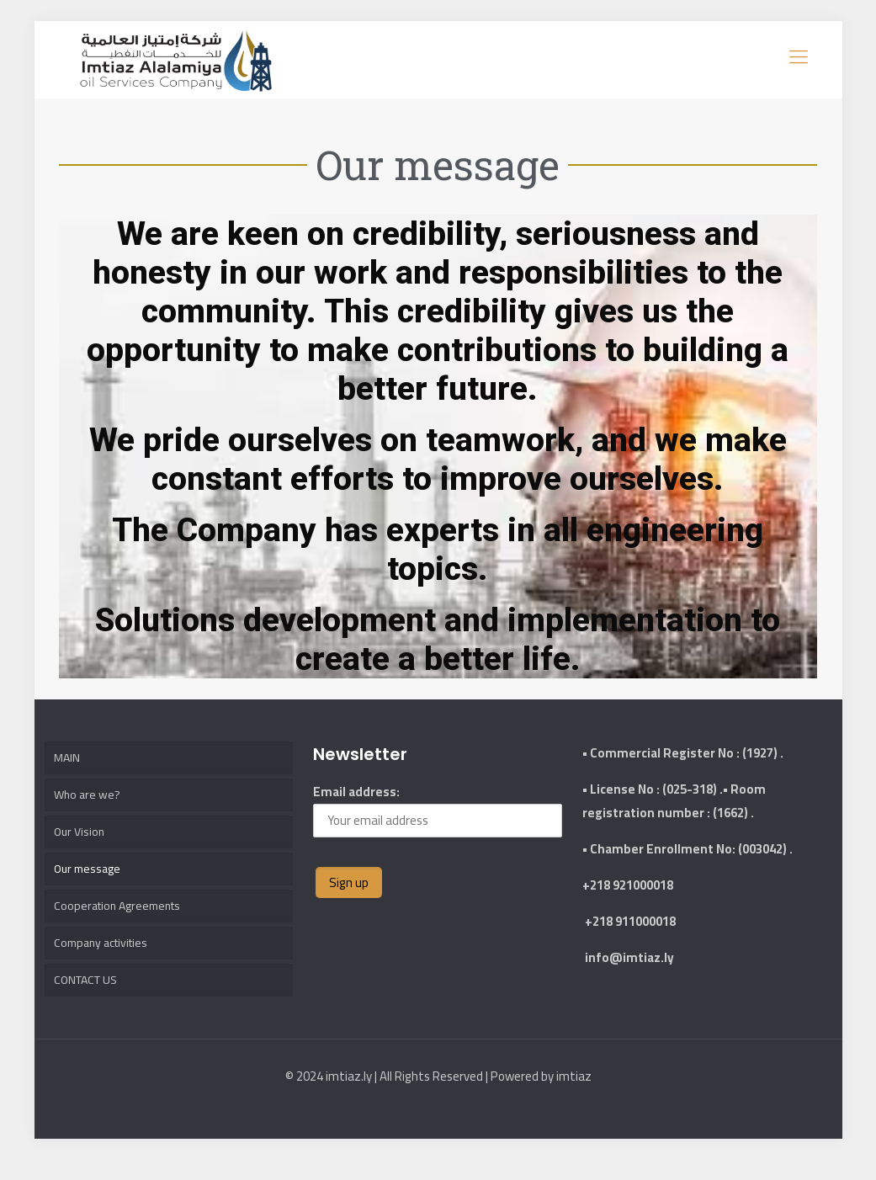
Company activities (105, 956)
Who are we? (88, 791)
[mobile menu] (797, 54)
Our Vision (81, 833)
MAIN (68, 750)
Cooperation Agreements (122, 915)
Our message (89, 874)
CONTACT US (89, 998)
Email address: (437, 798)
